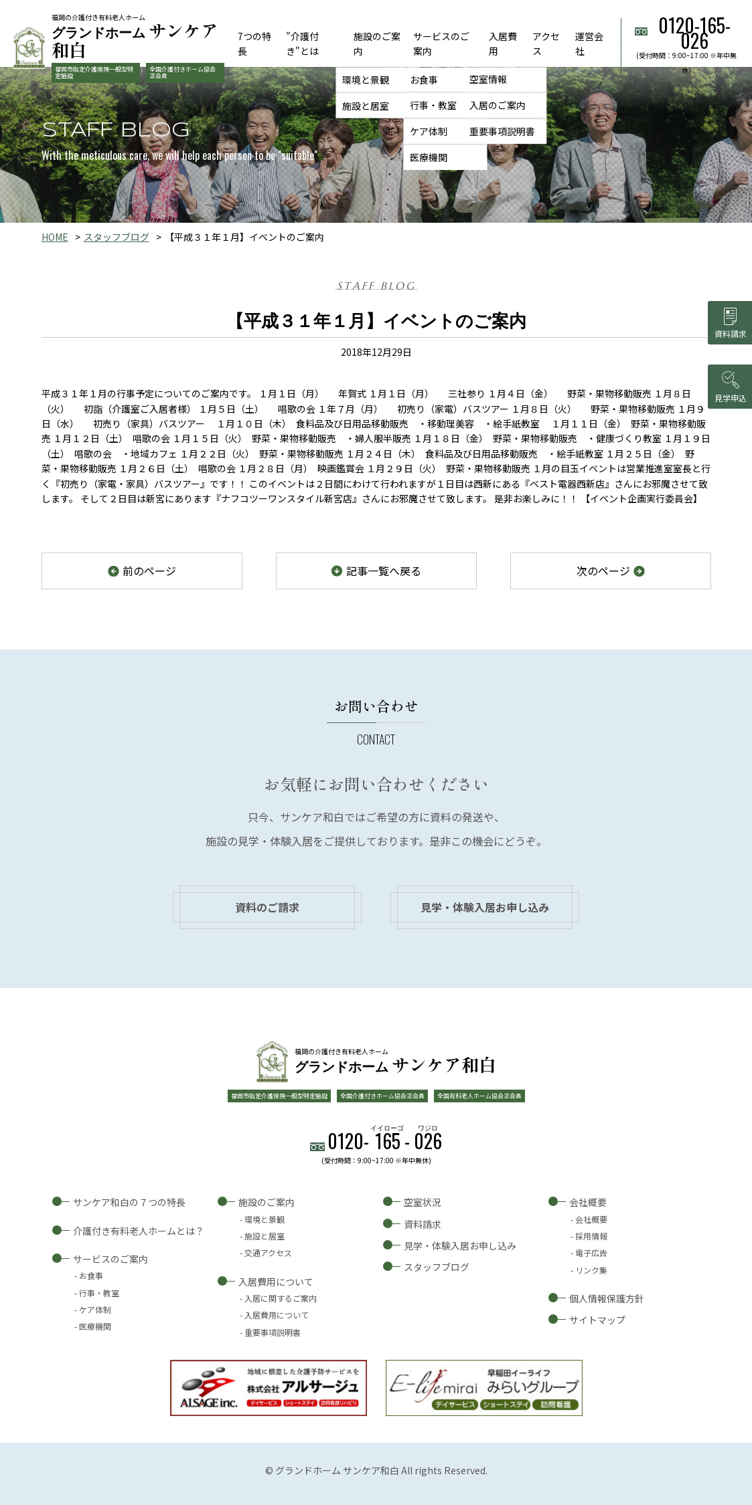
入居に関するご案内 (280, 1298)
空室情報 (488, 79)
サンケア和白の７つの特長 (129, 1202)
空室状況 (422, 1202)
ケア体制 (428, 131)
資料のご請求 (267, 907)
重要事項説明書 (502, 131)
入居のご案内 (497, 105)
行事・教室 (433, 105)
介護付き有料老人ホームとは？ (138, 1230)
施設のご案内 (266, 1202)
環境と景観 (365, 79)
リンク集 (591, 1270)
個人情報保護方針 (606, 1298)
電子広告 (591, 1252)
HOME (55, 236)
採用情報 (591, 1235)
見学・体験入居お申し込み (485, 907)
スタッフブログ (116, 236)
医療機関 (428, 157)
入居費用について (275, 1281)
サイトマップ (597, 1319)
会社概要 (588, 1202)
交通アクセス (268, 1252)
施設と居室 (365, 105)
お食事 (424, 79)
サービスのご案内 (110, 1259)
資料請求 (422, 1224)
